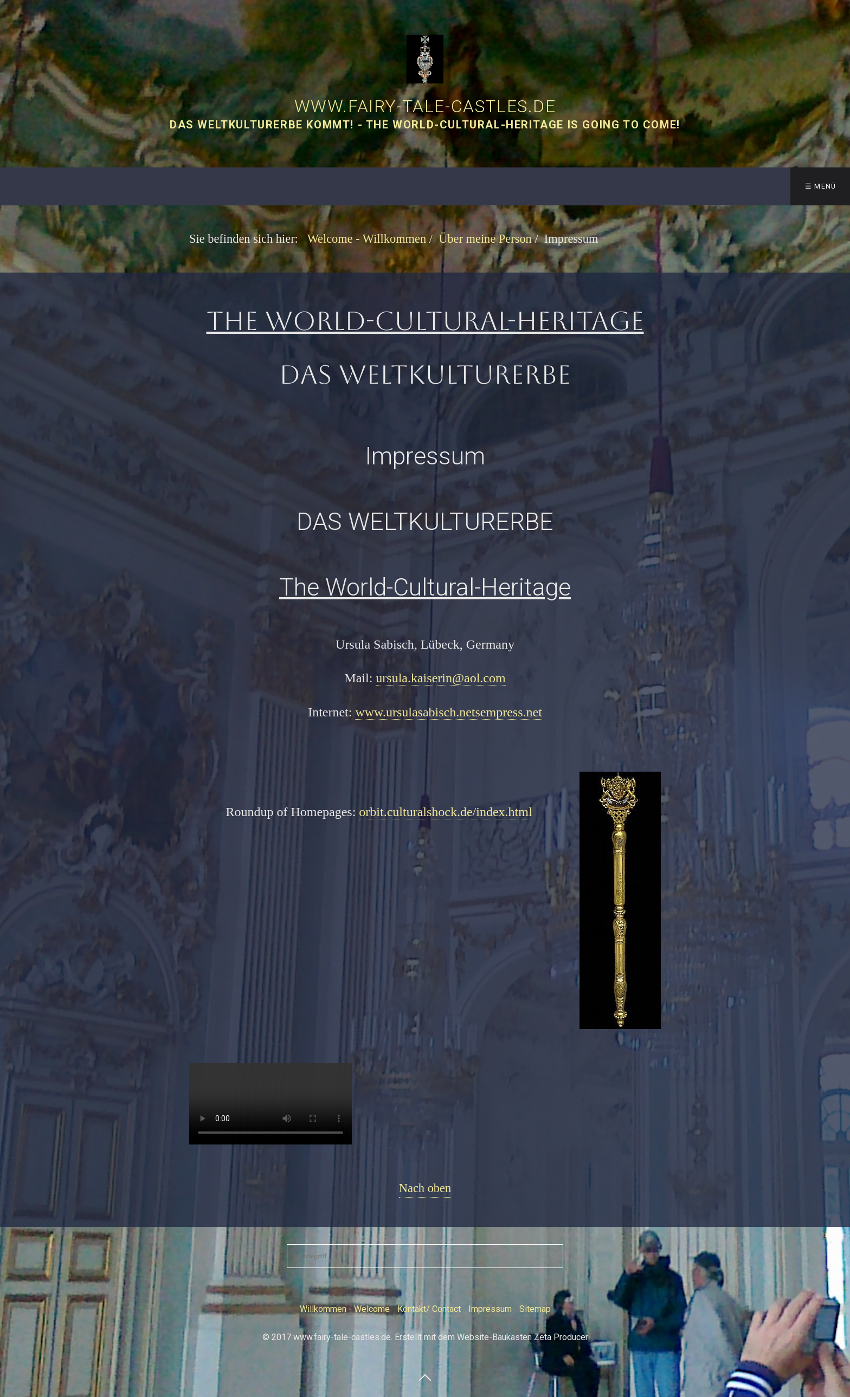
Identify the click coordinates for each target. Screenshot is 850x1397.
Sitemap (535, 1309)
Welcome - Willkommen (63, 186)
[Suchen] (554, 1256)
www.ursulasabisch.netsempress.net (448, 712)
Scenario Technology (657, 186)
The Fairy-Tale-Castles (196, 186)
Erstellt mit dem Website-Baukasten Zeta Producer (491, 1337)
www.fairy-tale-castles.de (425, 106)
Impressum (490, 1309)
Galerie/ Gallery (316, 186)
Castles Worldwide (421, 186)
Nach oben (425, 1188)
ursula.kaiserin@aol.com (440, 678)
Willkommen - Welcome (345, 1309)
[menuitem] (67, 186)
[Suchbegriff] (425, 1256)
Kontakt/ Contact (429, 1309)
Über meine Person (537, 186)
